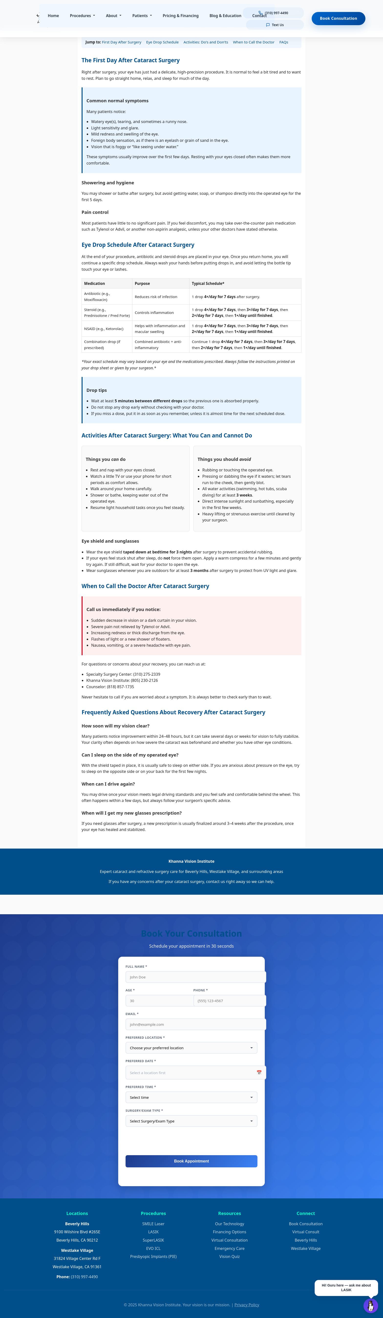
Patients (141, 15)
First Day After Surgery (121, 42)
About (113, 15)
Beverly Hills (306, 1240)
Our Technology (229, 1223)
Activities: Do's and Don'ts (206, 42)
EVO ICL (153, 1248)
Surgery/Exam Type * (144, 1110)
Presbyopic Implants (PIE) (153, 1256)
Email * (132, 1014)
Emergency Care (230, 1248)
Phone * (200, 990)
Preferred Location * (145, 1037)
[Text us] (276, 24)
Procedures (82, 15)
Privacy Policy (246, 1305)
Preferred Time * (141, 1087)
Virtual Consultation (230, 1240)
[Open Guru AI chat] (370, 1305)
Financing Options (229, 1232)
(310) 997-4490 (84, 1276)
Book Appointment (191, 1161)
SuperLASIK (153, 1240)
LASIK (153, 1232)
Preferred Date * (141, 1061)
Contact (261, 15)
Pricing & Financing (182, 15)
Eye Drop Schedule (162, 42)
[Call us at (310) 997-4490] (276, 13)
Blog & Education (227, 15)
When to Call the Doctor (254, 42)
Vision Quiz (229, 1256)
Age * (130, 990)
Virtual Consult (305, 1232)
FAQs (283, 42)
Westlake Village (306, 1248)
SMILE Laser (153, 1223)
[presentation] (191, 1141)
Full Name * (136, 966)
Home (55, 15)
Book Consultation (306, 1223)
